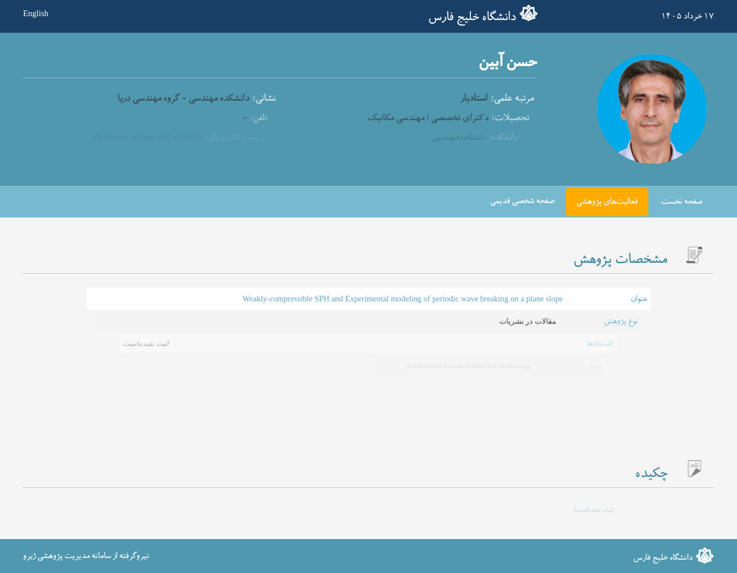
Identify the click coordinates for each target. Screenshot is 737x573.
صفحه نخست (681, 201)
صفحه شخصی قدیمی (522, 201)
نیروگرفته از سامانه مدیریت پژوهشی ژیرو (86, 555)
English (35, 13)
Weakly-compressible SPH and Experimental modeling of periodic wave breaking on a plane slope (402, 299)
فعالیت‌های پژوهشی (607, 201)
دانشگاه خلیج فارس (472, 17)
